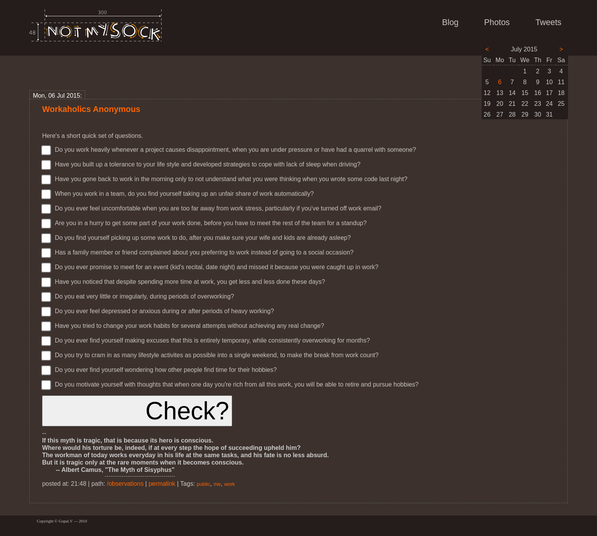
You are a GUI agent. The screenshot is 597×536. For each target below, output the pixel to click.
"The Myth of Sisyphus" (140, 469)
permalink (161, 483)
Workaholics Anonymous (91, 109)
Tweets (548, 22)
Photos (496, 22)
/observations (125, 483)
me (217, 484)
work (229, 484)
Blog (450, 22)
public (203, 484)
